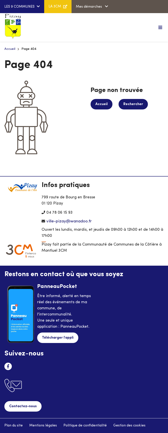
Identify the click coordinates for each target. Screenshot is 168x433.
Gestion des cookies (129, 425)
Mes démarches (89, 7)
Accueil (9, 49)
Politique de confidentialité (85, 425)
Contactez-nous (23, 406)
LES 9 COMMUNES (19, 7)
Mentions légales (43, 425)
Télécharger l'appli (58, 337)
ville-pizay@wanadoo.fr (69, 221)
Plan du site (13, 425)
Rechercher (133, 104)
